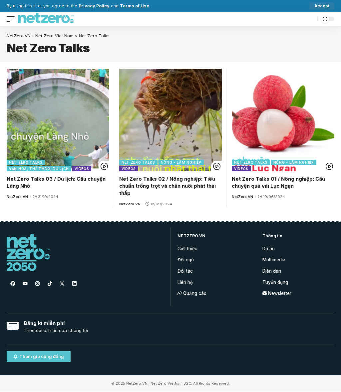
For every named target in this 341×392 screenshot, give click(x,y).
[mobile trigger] (12, 19)
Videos (82, 169)
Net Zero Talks (26, 162)
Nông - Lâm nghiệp (181, 162)
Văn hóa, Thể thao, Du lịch (39, 169)
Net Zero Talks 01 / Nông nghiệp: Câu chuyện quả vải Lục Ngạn (278, 182)
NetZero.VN (17, 196)
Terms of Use (134, 5)
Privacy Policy (94, 5)
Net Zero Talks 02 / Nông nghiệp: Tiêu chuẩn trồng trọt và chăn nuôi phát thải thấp (167, 186)
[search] (311, 19)
